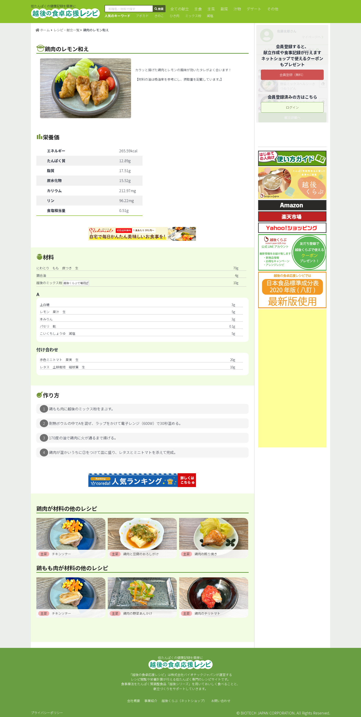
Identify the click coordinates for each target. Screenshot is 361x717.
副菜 (223, 9)
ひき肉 (173, 15)
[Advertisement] (292, 378)
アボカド (142, 15)
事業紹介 (150, 700)
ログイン (292, 107)
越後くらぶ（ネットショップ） (184, 700)
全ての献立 (179, 9)
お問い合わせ (220, 700)
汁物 (235, 9)
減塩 (208, 15)
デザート (252, 9)
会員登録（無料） (292, 74)
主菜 (210, 9)
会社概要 (133, 700)
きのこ (158, 15)
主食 (197, 9)
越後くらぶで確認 (75, 283)
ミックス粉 (192, 15)
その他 (270, 9)
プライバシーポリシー (47, 712)
